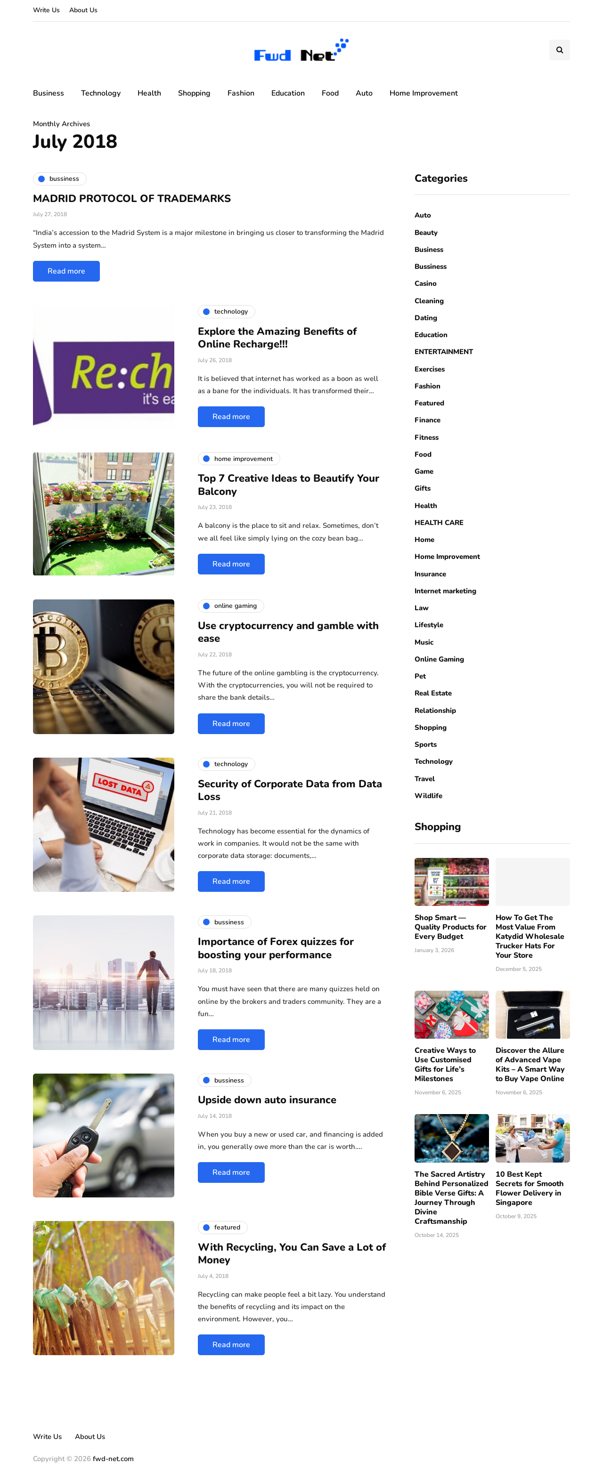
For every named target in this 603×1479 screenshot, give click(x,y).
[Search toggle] (559, 50)
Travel (425, 779)
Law (422, 608)
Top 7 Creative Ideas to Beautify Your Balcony (288, 485)
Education (288, 93)
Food (330, 93)
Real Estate (433, 693)
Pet (420, 676)
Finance (427, 420)
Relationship (435, 710)
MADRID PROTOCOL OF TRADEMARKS (132, 199)
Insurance (430, 574)
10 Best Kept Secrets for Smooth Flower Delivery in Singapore (530, 1188)
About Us (83, 10)
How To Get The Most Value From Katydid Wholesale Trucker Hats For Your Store (530, 937)
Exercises (430, 369)
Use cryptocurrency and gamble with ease (288, 632)
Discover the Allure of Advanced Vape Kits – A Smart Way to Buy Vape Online (530, 1064)
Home (424, 539)
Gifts (423, 488)
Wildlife (428, 795)
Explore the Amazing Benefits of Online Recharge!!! (277, 338)
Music (424, 642)
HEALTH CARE (439, 522)
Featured (429, 403)
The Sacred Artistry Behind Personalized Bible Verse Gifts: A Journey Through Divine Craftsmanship (452, 1198)
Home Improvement (424, 93)
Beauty (426, 232)
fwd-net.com (113, 1458)
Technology (101, 93)
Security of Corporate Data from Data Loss (290, 790)
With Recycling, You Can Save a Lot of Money (292, 1254)
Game (424, 471)
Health (149, 93)
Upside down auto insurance (267, 1100)
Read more (66, 271)
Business (48, 93)
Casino (426, 283)
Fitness (427, 437)
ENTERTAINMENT (444, 351)
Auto (364, 93)
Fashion (241, 93)
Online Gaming (439, 659)
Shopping (194, 93)
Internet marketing (445, 591)
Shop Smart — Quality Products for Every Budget (451, 927)
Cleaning (429, 301)
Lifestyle (429, 625)
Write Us (46, 10)
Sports (426, 744)
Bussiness (431, 266)
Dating (426, 318)
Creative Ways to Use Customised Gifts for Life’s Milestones (445, 1064)
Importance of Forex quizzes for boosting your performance (276, 948)
